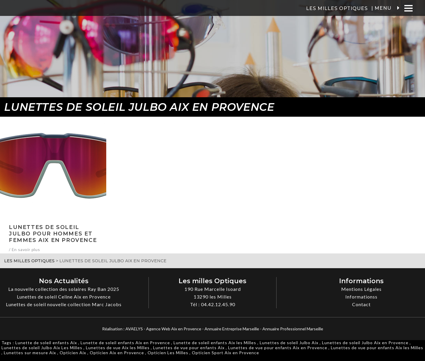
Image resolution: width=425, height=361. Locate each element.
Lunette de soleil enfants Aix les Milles (215, 342)
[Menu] (408, 8)
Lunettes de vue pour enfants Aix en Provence (277, 347)
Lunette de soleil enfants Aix (46, 342)
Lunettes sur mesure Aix (30, 352)
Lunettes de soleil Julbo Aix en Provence (365, 342)
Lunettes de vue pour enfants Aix (189, 347)
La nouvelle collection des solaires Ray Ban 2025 (63, 289)
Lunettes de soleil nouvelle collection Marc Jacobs (64, 304)
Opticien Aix (73, 352)
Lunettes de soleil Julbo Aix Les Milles (41, 347)
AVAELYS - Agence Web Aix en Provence (163, 328)
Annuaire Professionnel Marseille (292, 328)
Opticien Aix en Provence (117, 352)
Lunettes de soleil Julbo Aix (289, 342)
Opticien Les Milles (168, 352)
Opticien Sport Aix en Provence (225, 352)
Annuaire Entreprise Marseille (232, 328)
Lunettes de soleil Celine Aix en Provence (64, 296)
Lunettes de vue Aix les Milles (118, 347)
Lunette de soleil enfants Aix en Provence (125, 342)
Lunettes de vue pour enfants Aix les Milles (377, 347)
